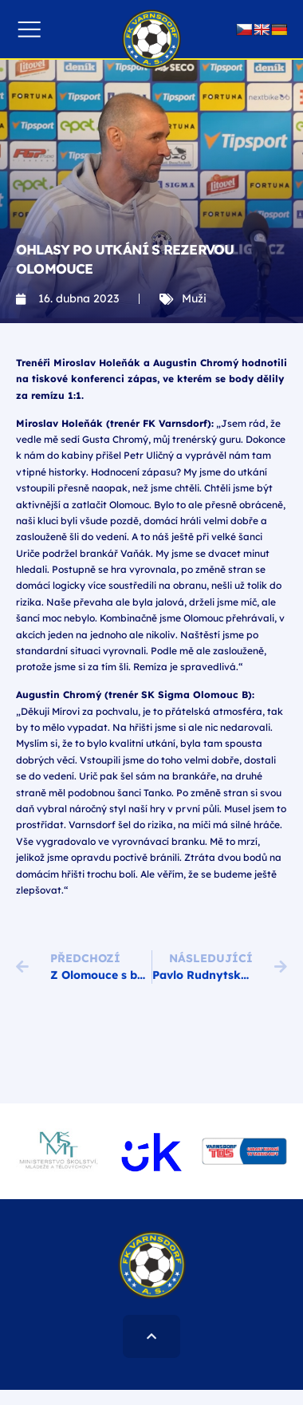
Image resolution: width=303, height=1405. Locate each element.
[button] (29, 29)
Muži (194, 298)
